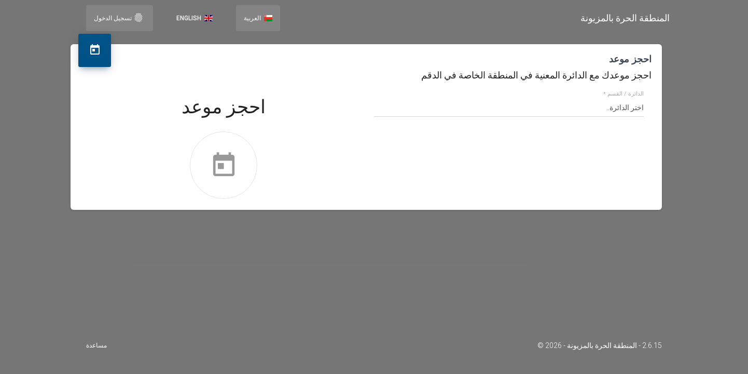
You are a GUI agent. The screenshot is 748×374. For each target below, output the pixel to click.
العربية (258, 18)
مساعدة (96, 345)
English (194, 18)
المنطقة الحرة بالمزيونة (625, 17)
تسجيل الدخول (119, 17)
